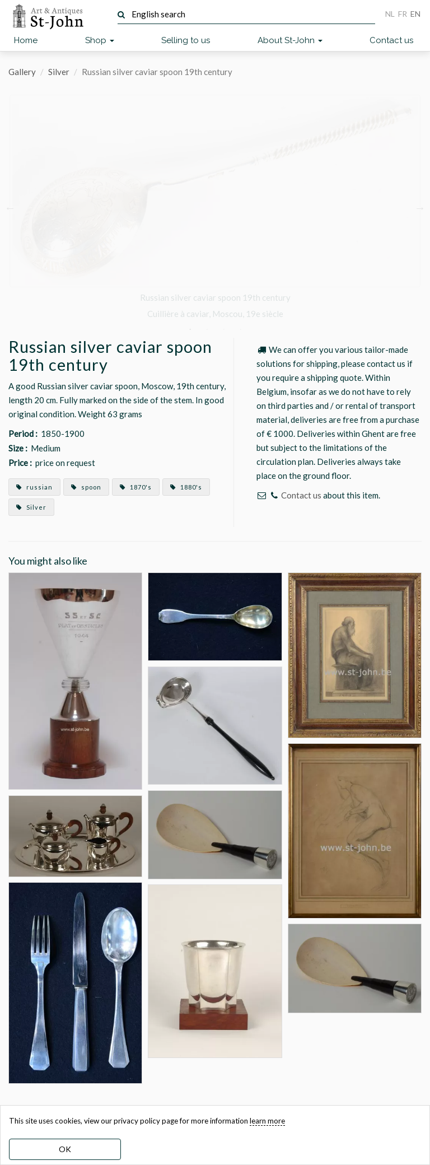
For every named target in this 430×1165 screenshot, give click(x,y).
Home (26, 40)
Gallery (22, 72)
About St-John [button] (290, 40)
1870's (136, 487)
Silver (58, 72)
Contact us (391, 40)
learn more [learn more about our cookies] (267, 1120)
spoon (86, 487)
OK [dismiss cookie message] (65, 1149)
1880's (186, 487)
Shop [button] (99, 40)
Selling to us (185, 40)
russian (34, 487)
